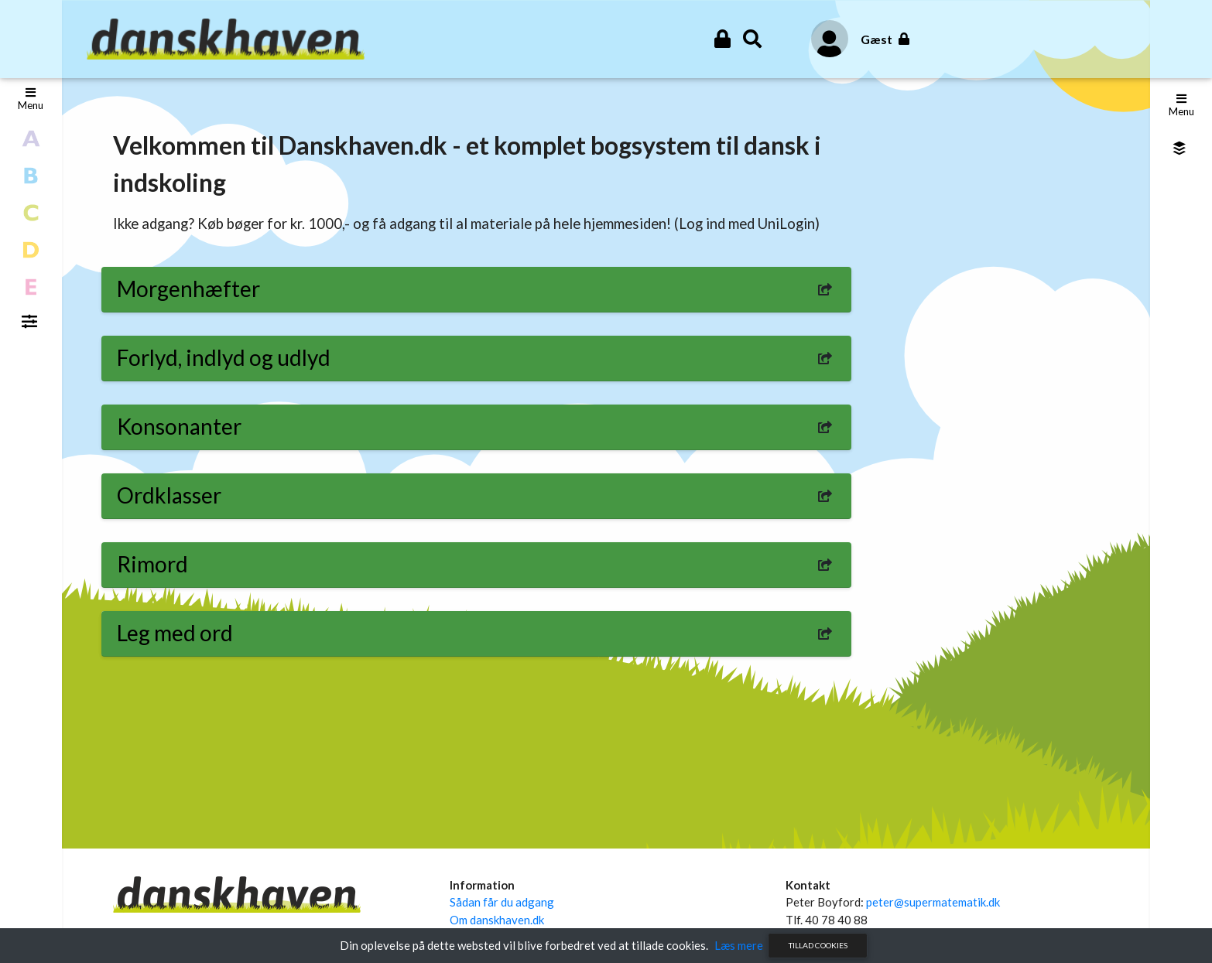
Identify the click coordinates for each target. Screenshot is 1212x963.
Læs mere (738, 945)
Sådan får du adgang (502, 902)
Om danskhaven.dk (497, 920)
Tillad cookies (818, 945)
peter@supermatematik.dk (933, 902)
